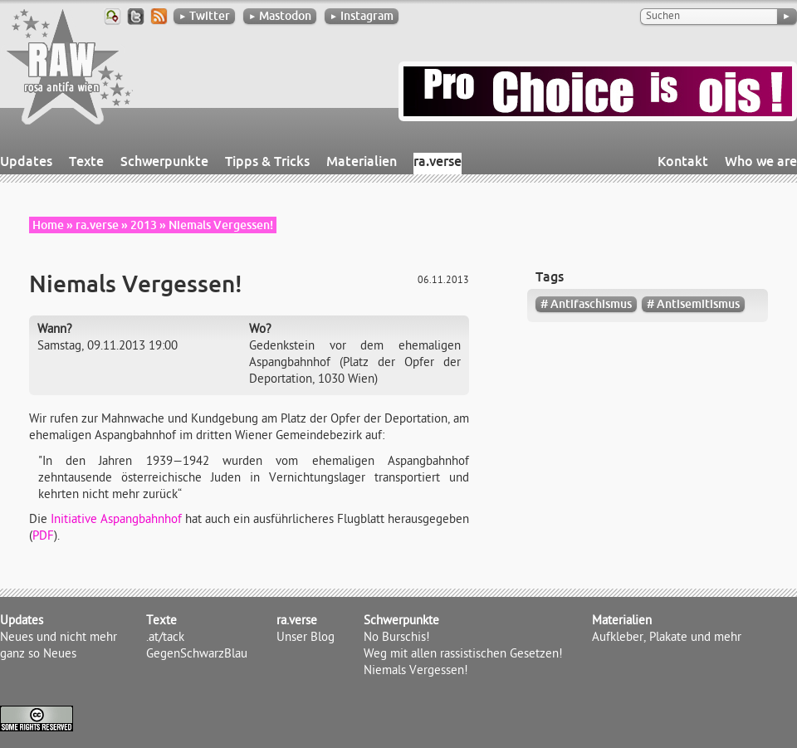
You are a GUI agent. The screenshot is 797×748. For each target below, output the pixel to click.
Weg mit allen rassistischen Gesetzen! (463, 655)
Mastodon (279, 15)
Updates (26, 161)
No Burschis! (397, 638)
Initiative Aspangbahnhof (116, 520)
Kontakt (683, 161)
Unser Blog (305, 638)
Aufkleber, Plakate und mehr (666, 638)
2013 (143, 225)
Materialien (361, 161)
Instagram (362, 15)
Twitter (204, 15)
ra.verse (437, 161)
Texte (86, 161)
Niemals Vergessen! (416, 671)
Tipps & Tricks (267, 161)
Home (48, 225)
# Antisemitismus (693, 303)
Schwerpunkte (164, 161)
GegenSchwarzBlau (196, 655)
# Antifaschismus (586, 303)
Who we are (761, 161)
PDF (43, 537)
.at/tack (165, 638)
